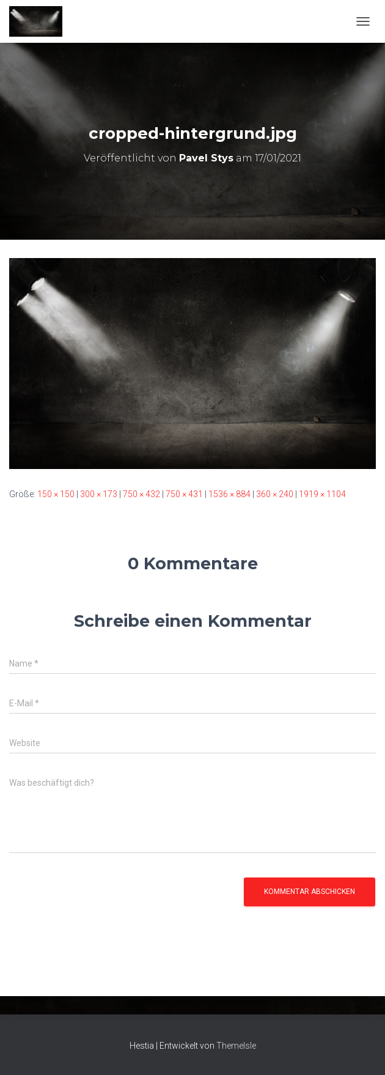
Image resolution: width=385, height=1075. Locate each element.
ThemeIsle (236, 1046)
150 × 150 (56, 494)
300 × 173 (98, 494)
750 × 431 (184, 494)
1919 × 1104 (322, 494)
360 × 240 (274, 494)
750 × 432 (141, 494)
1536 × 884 (229, 494)
